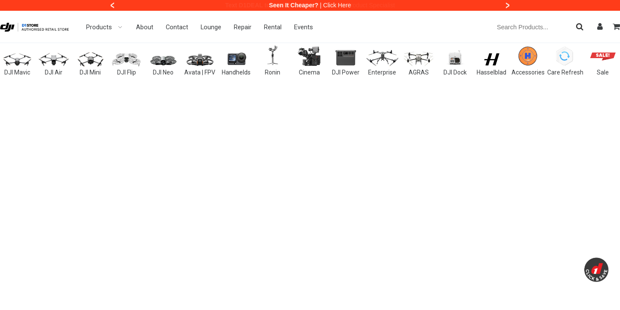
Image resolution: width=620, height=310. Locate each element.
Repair (242, 27)
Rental (273, 27)
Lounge (211, 27)
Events (303, 27)
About (144, 27)
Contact (177, 27)
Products (105, 27)
